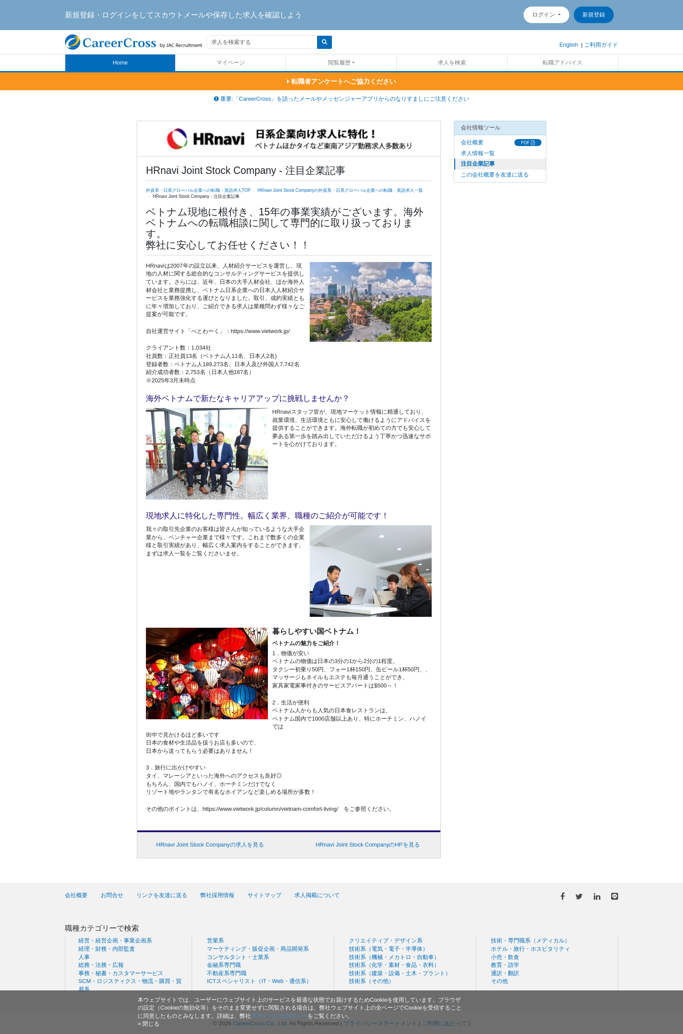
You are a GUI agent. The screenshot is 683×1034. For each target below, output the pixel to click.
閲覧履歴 (339, 62)
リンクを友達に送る (161, 895)
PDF (528, 142)
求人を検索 (452, 62)
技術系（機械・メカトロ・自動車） (394, 957)
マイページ (230, 62)
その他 (499, 981)
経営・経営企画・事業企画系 (115, 940)
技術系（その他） (371, 981)
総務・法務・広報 (101, 965)
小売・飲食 (505, 957)
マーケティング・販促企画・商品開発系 (258, 949)
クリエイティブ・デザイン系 (386, 940)
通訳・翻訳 (505, 973)
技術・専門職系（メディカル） (530, 940)
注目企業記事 (478, 163)
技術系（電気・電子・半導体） (388, 949)
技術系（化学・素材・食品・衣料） (394, 965)
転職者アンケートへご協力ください (341, 81)
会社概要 (472, 142)
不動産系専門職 (227, 973)
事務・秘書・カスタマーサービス (120, 973)
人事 (84, 957)
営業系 (215, 940)
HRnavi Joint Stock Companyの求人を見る (210, 844)
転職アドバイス (562, 62)
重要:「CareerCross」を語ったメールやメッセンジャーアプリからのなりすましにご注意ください (341, 98)
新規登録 (593, 14)
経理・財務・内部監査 (106, 949)
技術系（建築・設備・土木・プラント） (400, 973)
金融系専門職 (224, 965)
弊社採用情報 (217, 895)
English (568, 44)
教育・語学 (505, 965)
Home (120, 62)
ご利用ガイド (601, 44)
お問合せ (112, 895)
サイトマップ (264, 895)
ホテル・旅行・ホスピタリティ (530, 949)
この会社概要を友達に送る (495, 174)
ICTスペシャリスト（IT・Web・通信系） (259, 981)
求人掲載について (317, 895)
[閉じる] (148, 1023)
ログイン (544, 14)
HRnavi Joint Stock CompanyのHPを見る (367, 844)
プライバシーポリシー (279, 1016)
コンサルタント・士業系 (238, 957)
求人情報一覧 (478, 153)
